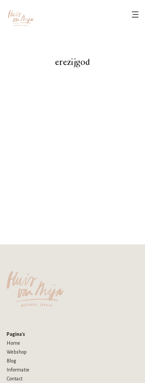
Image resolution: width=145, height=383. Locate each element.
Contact (14, 378)
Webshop (17, 352)
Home (13, 343)
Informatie (18, 369)
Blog (11, 361)
